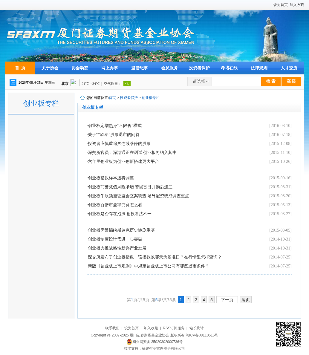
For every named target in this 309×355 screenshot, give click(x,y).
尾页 (245, 299)
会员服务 (169, 68)
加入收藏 (297, 5)
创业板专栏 (151, 98)
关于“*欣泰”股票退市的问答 (114, 134)
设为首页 (280, 5)
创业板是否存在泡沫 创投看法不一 (120, 214)
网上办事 (109, 68)
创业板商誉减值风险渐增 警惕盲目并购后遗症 (130, 187)
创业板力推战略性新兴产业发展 (117, 248)
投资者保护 (199, 68)
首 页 (20, 68)
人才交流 (289, 68)
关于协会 (50, 68)
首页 (112, 98)
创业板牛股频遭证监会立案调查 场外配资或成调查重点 (138, 196)
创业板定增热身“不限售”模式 (115, 125)
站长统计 (196, 328)
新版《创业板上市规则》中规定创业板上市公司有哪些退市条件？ (148, 266)
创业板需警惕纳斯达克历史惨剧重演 (121, 230)
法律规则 (259, 68)
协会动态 (79, 68)
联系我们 (112, 328)
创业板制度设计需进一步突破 (115, 239)
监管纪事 (139, 68)
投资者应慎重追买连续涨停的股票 (119, 143)
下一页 (227, 299)
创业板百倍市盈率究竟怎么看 (115, 205)
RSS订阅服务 (174, 328)
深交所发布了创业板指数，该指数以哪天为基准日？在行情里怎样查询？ (155, 257)
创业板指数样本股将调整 (111, 178)
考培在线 (229, 68)
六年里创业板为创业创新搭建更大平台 (123, 161)
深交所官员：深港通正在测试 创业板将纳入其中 (132, 152)
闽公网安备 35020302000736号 (154, 342)
